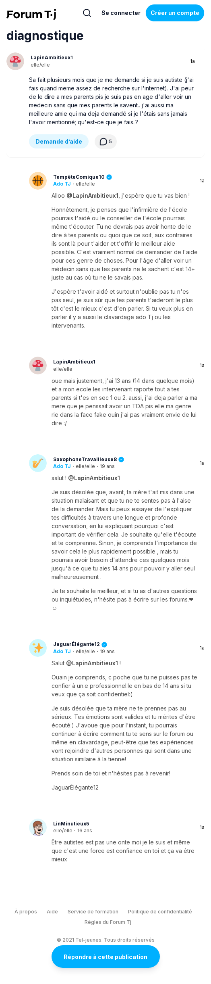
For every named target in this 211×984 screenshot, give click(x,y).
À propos (25, 912)
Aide (52, 912)
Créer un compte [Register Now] (175, 12)
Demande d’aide (58, 141)
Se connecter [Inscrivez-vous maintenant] (121, 12)
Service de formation (93, 912)
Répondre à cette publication (105, 956)
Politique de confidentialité (160, 912)
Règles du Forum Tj (108, 922)
